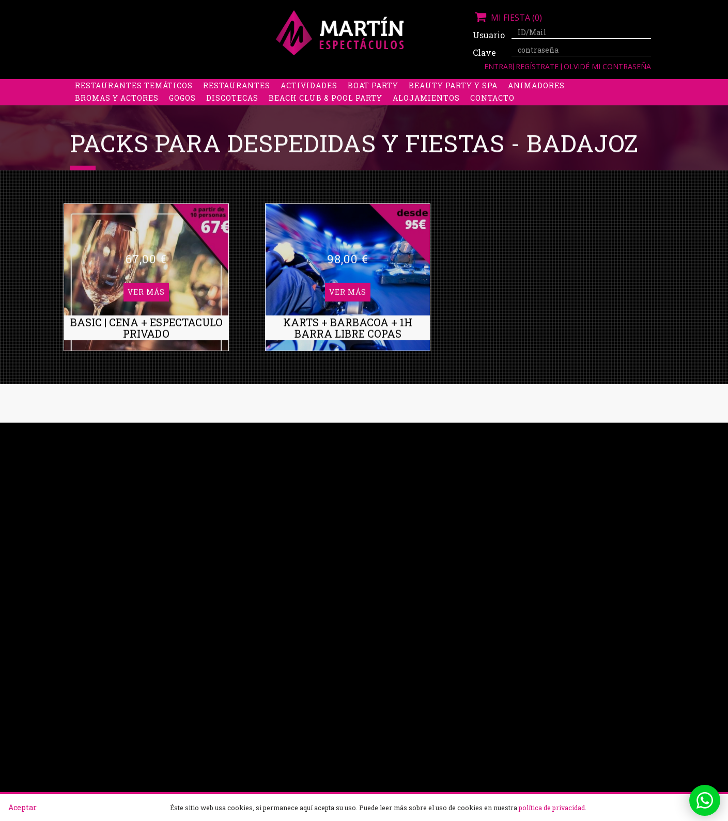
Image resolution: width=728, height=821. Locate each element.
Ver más (146, 241)
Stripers (418, 86)
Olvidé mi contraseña (607, 66)
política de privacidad (552, 807)
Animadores (536, 98)
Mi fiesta (507, 17)
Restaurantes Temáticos (134, 98)
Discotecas (232, 111)
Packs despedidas (346, 86)
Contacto (492, 111)
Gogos (182, 111)
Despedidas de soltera (127, 86)
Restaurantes (236, 98)
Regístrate (538, 66)
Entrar (498, 66)
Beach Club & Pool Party (325, 111)
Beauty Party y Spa (453, 98)
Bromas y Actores (117, 111)
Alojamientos (426, 111)
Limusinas (560, 86)
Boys (461, 86)
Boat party (373, 98)
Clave (484, 52)
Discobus (503, 86)
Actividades (309, 98)
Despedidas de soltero (242, 86)
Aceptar (22, 807)
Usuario (488, 34)
